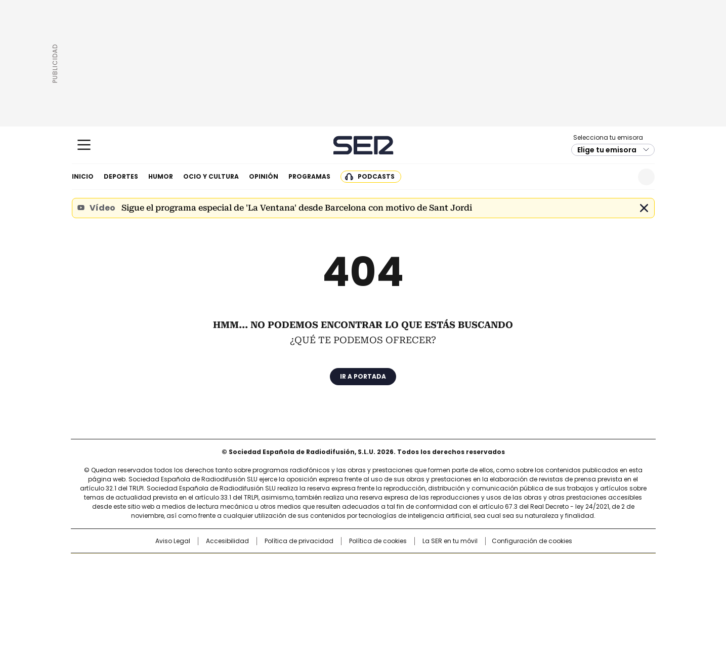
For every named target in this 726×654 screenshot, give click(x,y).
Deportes (121, 176)
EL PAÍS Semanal (456, 582)
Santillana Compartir (391, 566)
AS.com (475, 566)
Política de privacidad (299, 541)
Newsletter (621, 177)
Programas (309, 176)
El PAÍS (243, 566)
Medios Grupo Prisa (157, 600)
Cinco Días (382, 582)
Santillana (335, 566)
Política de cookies (378, 541)
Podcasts (376, 176)
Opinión (263, 176)
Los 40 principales (288, 566)
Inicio (83, 176)
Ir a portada (363, 376)
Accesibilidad (227, 541)
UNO (312, 582)
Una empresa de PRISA (157, 575)
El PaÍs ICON (381, 596)
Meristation (519, 596)
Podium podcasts (338, 596)
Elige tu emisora (606, 150)
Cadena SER (363, 145)
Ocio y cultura (211, 176)
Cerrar (644, 208)
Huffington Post (258, 582)
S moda (425, 596)
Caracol (545, 566)
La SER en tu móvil (450, 541)
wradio (343, 582)
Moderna (291, 596)
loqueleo (469, 596)
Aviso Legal (172, 541)
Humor (160, 176)
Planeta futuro (499, 582)
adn (508, 566)
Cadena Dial (420, 582)
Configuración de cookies (532, 541)
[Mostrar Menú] (84, 145)
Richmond (240, 596)
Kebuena (541, 582)
